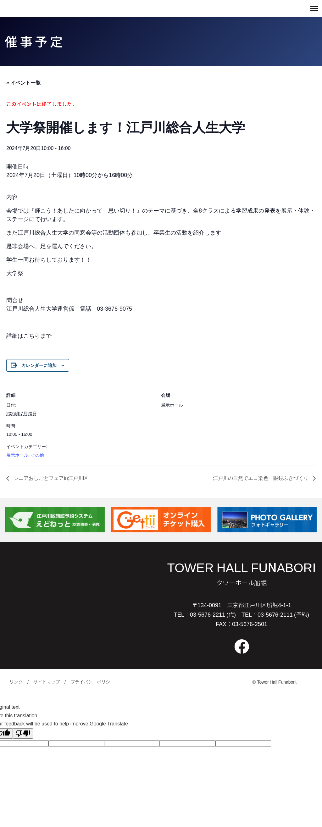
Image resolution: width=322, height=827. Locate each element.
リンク (16, 682)
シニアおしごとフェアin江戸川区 (50, 478)
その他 (37, 455)
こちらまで (37, 336)
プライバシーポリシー (92, 682)
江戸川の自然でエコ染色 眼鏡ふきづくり (261, 478)
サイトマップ (46, 682)
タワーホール (22, 8)
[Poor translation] (23, 733)
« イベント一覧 (23, 83)
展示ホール (17, 455)
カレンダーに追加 (39, 365)
